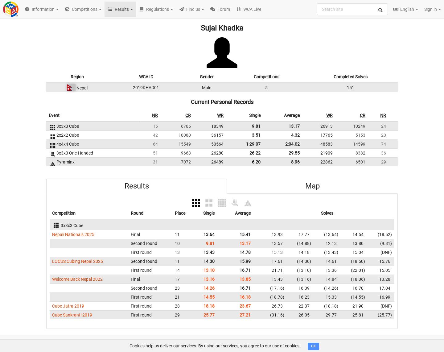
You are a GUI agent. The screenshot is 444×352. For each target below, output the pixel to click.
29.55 (294, 153)
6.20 (256, 161)
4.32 (295, 135)
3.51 (256, 135)
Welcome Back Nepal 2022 (77, 279)
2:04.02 (292, 144)
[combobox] (352, 9)
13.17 (294, 126)
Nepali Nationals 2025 (73, 234)
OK (313, 346)
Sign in (432, 9)
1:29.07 (253, 144)
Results (137, 186)
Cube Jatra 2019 (68, 306)
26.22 (255, 153)
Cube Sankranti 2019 (72, 315)
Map (312, 186)
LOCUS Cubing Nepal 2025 (77, 261)
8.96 (295, 161)
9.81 (256, 126)
